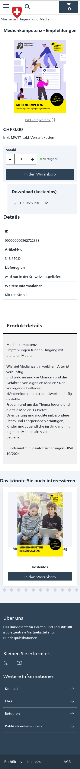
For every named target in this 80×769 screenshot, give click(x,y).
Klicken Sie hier (17, 295)
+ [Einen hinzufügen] (32, 159)
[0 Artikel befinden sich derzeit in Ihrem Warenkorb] (68, 7)
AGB (67, 762)
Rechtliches (13, 762)
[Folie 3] (11, 590)
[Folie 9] (55, 590)
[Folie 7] (40, 590)
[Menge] (21, 159)
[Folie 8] (47, 590)
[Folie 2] (4, 590)
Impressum (35, 762)
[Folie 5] (26, 590)
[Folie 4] (18, 590)
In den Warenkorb (40, 174)
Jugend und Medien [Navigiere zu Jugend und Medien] (36, 19)
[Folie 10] (62, 590)
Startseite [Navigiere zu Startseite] (8, 19)
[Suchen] (27, 6)
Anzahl (11, 150)
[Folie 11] (69, 590)
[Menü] (6, 7)
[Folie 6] (33, 590)
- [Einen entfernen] (10, 159)
